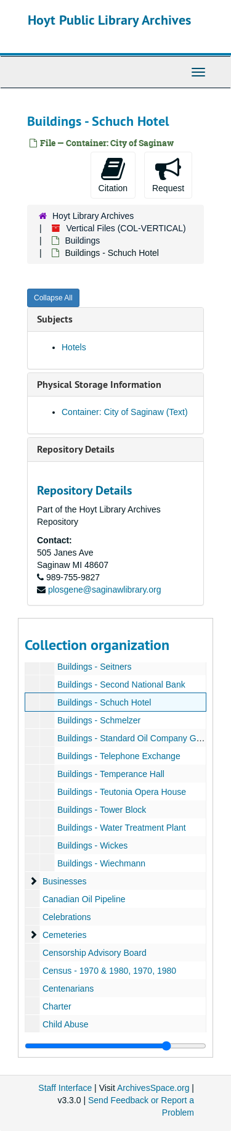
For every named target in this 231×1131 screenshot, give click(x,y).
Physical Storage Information (99, 384)
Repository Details (76, 449)
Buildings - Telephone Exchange (118, 756)
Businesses (65, 881)
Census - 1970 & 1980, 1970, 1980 (109, 971)
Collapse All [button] (53, 298)
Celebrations (67, 917)
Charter (57, 1006)
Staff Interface (65, 1088)
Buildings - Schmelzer (98, 720)
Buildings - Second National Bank (121, 684)
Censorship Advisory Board (95, 953)
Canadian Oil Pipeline (84, 899)
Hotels (74, 347)
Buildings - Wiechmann (101, 863)
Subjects (55, 319)
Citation (113, 174)
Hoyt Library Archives (93, 216)
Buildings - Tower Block (101, 810)
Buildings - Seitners (94, 667)
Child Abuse (66, 1024)
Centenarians (68, 988)
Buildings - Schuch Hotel (104, 702)
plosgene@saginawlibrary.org (104, 589)
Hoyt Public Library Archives (109, 19)
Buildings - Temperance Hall (110, 774)
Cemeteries (65, 935)
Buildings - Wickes (92, 845)
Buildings (82, 240)
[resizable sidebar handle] (115, 1046)
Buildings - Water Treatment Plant (121, 828)
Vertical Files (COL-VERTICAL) (125, 228)
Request (168, 174)
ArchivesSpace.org (153, 1088)
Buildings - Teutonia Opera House (121, 792)
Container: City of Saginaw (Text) (125, 412)
